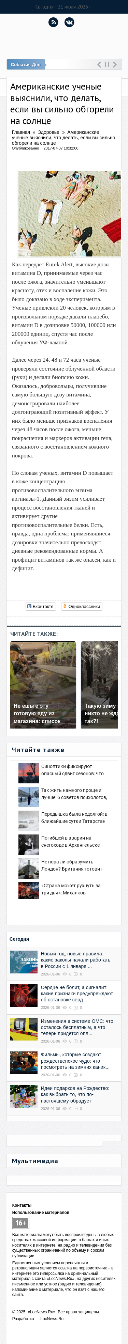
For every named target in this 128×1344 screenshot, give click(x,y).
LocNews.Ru (51, 1318)
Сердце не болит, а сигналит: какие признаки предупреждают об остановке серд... (77, 993)
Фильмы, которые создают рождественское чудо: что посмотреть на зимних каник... (75, 1060)
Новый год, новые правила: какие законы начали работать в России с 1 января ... (76, 960)
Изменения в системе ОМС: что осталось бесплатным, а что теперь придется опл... (77, 1027)
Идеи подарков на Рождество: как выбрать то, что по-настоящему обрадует (75, 1094)
